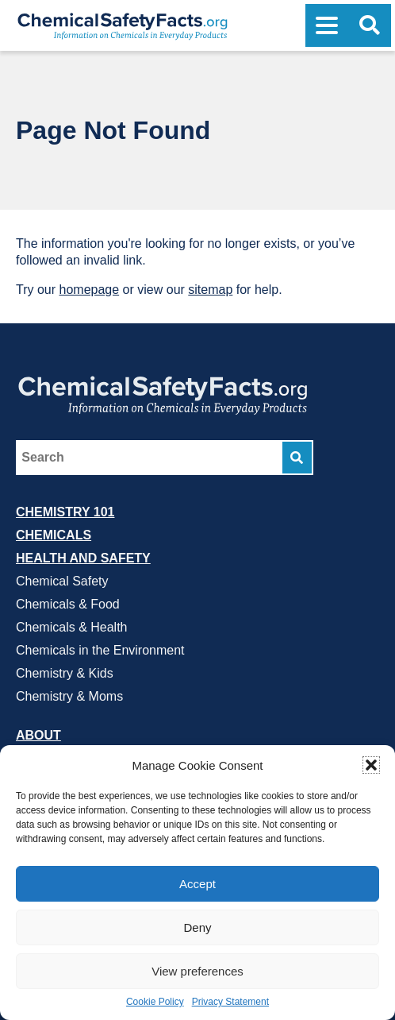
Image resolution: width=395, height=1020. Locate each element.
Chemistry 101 (65, 512)
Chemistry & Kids (64, 673)
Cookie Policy (155, 1002)
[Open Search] (369, 25)
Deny (197, 927)
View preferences (197, 971)
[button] (371, 765)
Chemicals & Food (68, 604)
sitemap (210, 289)
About (38, 735)
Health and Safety (83, 558)
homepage (89, 289)
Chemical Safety (62, 581)
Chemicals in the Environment (100, 650)
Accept (197, 884)
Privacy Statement (230, 1002)
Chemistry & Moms (69, 696)
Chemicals (53, 535)
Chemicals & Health (72, 627)
